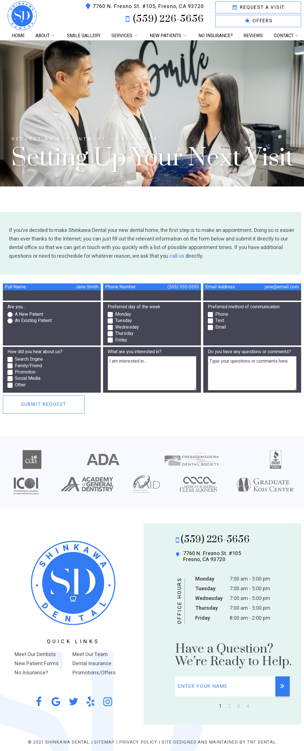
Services (125, 35)
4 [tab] (247, 706)
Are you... (16, 307)
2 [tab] (229, 706)
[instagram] (108, 702)
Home (18, 35)
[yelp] (90, 702)
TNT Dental (261, 742)
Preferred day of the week (134, 307)
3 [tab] (238, 706)
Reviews (253, 35)
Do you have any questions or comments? (249, 351)
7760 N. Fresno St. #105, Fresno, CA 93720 (144, 6)
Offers (258, 20)
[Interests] (152, 373)
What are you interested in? (134, 351)
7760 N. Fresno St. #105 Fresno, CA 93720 (208, 557)
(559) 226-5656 (163, 19)
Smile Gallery (83, 35)
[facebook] (38, 702)
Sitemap (104, 742)
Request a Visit (258, 7)
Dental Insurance (91, 663)
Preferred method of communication (244, 307)
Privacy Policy (138, 742)
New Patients (168, 35)
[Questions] (252, 373)
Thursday (206, 608)
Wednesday (209, 598)
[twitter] (73, 702)
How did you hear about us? (34, 352)
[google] (56, 702)
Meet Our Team (90, 654)
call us (176, 256)
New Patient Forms (37, 663)
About (45, 35)
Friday (202, 618)
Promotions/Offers (94, 673)
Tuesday (205, 589)
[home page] (34, 15)
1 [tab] (220, 706)
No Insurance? (215, 35)
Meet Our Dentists (35, 654)
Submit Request (43, 404)
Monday (204, 579)
